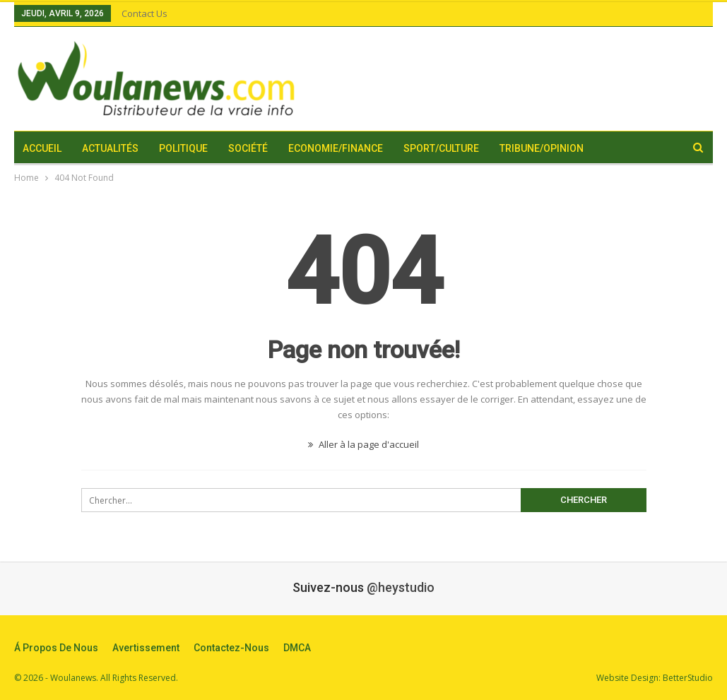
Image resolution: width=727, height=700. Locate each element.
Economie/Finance (335, 148)
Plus (616, 148)
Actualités (110, 148)
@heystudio (401, 587)
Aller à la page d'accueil (363, 444)
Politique (183, 148)
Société (248, 148)
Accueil (42, 148)
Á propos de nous (56, 647)
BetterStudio (688, 678)
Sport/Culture (441, 148)
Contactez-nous (231, 647)
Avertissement (145, 647)
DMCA (297, 647)
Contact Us (144, 13)
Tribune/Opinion (542, 148)
